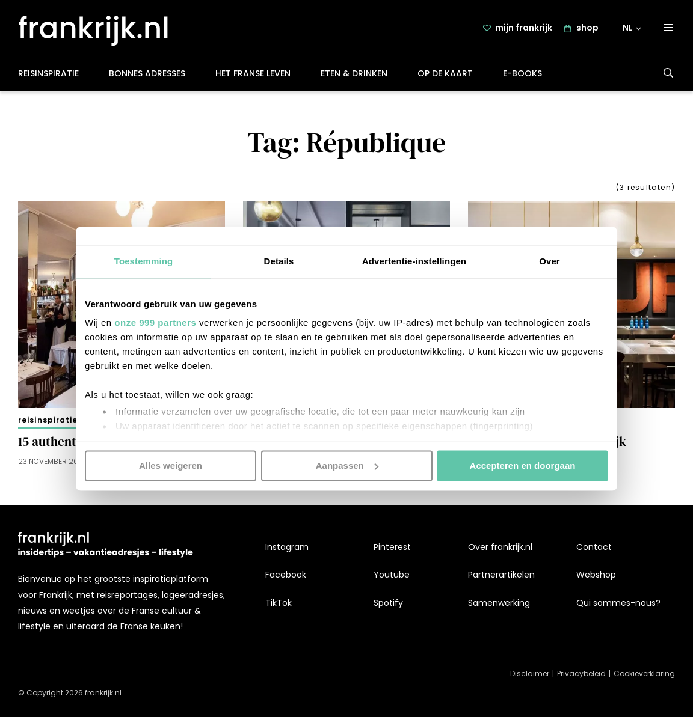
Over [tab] (549, 261)
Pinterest (392, 547)
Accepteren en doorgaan (523, 465)
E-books (522, 75)
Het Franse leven (253, 75)
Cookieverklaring (644, 674)
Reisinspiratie (48, 75)
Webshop (596, 575)
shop (587, 28)
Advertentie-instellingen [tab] (414, 261)
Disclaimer (529, 674)
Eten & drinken (354, 75)
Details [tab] (279, 261)
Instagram (287, 547)
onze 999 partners (155, 322)
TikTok (278, 603)
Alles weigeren (170, 465)
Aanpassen (347, 465)
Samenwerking (499, 603)
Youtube (392, 575)
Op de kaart (445, 75)
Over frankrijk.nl (500, 547)
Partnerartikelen (501, 575)
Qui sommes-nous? (618, 603)
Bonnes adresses (147, 75)
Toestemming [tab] (143, 261)
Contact (594, 547)
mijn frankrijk (523, 28)
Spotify (388, 603)
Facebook (285, 575)
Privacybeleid (581, 674)
